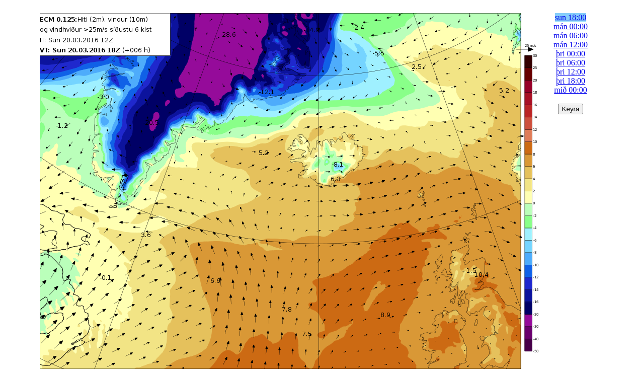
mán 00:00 (570, 26)
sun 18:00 (571, 17)
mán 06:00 (570, 35)
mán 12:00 (570, 44)
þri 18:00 (570, 81)
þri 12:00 (570, 71)
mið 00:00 (570, 90)
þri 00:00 (570, 53)
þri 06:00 (570, 62)
